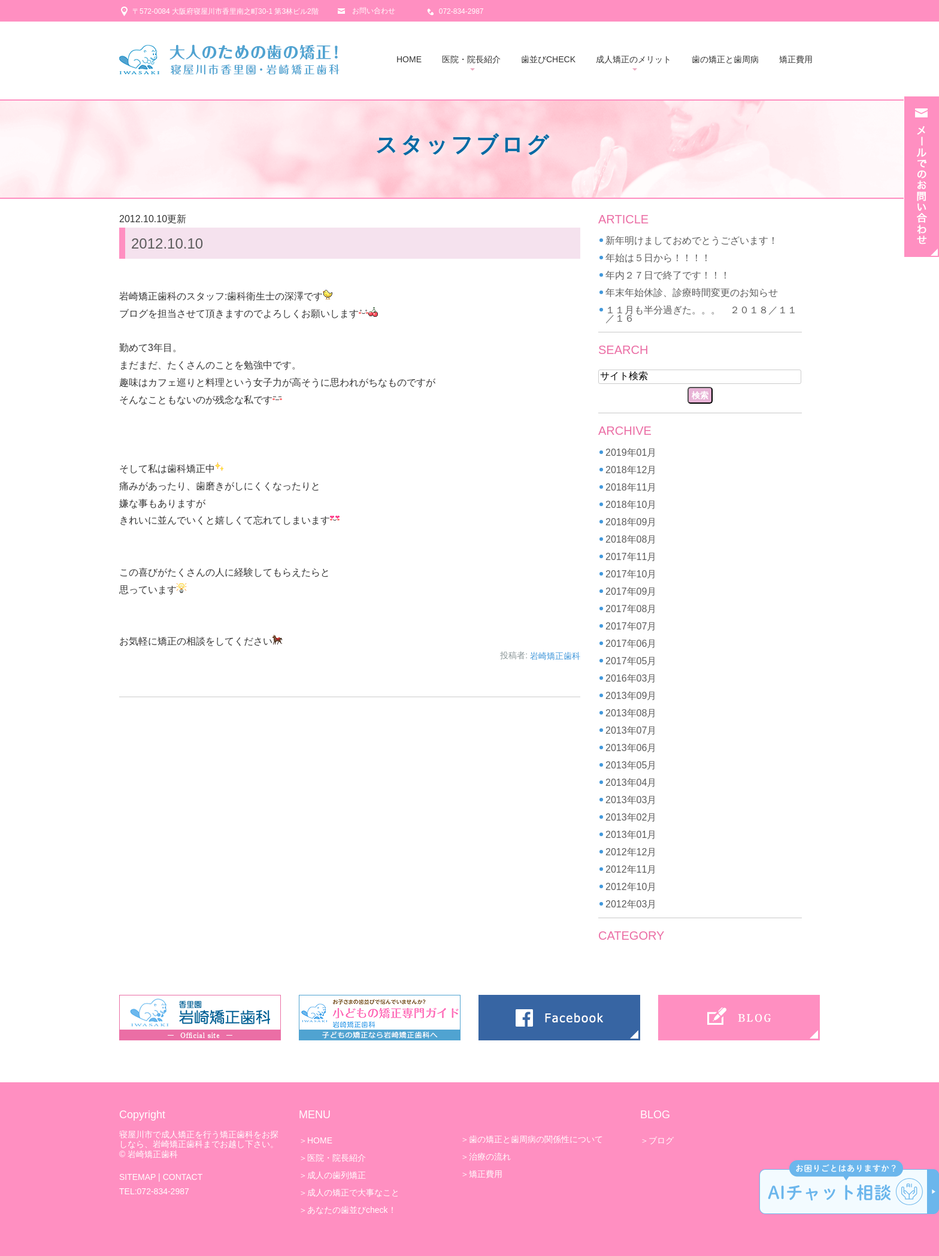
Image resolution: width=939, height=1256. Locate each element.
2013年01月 (630, 835)
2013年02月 (630, 817)
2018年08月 (630, 539)
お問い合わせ (373, 11)
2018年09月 (630, 522)
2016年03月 (630, 678)
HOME (409, 59)
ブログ (661, 1140)
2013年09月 (630, 696)
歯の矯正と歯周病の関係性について (536, 1139)
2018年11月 (630, 487)
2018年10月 (630, 505)
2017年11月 (630, 557)
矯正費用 (796, 59)
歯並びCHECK (548, 59)
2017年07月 (630, 626)
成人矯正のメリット (633, 59)
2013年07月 (630, 730)
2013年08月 (630, 713)
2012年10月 (630, 887)
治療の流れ (490, 1156)
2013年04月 (630, 782)
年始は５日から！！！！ (658, 258)
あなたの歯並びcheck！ (351, 1210)
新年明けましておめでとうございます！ (691, 240)
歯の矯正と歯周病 (725, 59)
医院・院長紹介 (471, 59)
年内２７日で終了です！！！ (667, 275)
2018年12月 (630, 470)
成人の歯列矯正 (336, 1175)
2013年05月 (630, 765)
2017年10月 (630, 574)
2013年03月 (630, 800)
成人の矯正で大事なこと (353, 1192)
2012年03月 (630, 904)
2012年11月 (630, 869)
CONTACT (183, 1177)
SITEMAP (137, 1177)
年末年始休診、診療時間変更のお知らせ (691, 292)
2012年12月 (630, 852)
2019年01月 (630, 452)
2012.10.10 (167, 243)
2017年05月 (630, 661)
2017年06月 (630, 643)
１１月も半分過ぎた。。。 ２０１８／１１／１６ (701, 314)
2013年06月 (630, 748)
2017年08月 (630, 609)
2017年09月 (630, 591)
